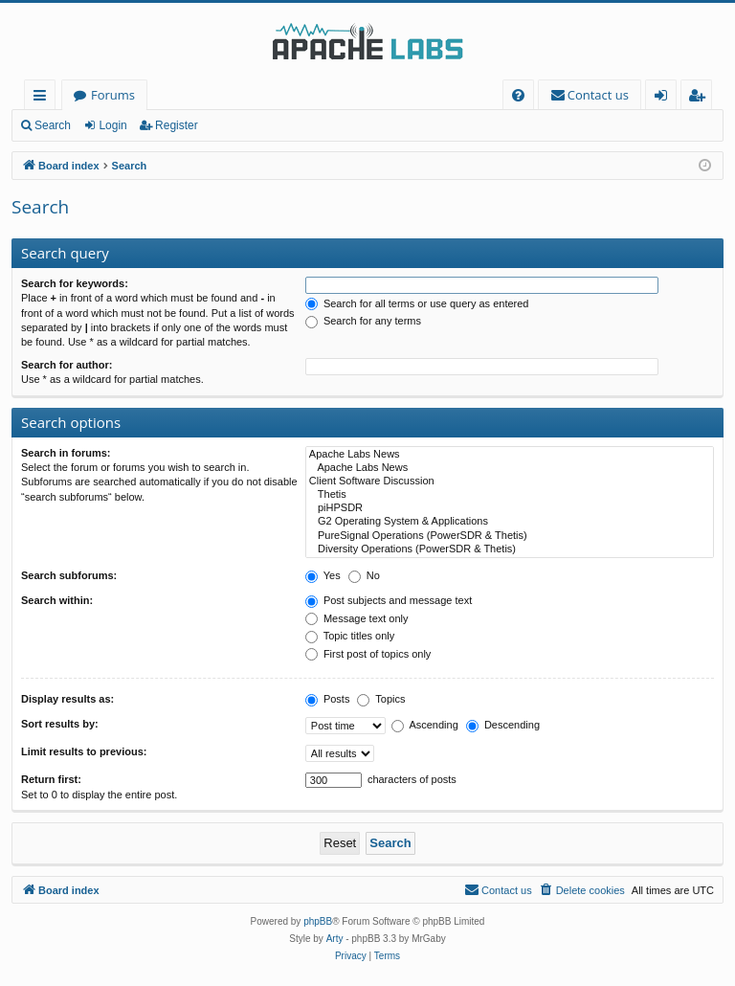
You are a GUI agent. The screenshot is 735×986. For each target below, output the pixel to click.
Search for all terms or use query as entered (417, 303)
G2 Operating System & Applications (509, 521)
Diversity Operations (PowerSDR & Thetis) (509, 549)
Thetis (509, 495)
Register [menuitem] (700, 98)
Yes (323, 575)
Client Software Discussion (509, 481)
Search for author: (66, 364)
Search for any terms (363, 320)
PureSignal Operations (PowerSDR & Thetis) (509, 536)
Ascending (424, 724)
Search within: (57, 600)
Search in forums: (66, 453)
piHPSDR (509, 508)
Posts (327, 699)
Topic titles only (349, 635)
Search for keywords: (74, 283)
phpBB (317, 921)
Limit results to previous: (83, 751)
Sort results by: (60, 723)
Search (52, 125)
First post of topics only (368, 654)
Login (112, 125)
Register (176, 125)
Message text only (357, 618)
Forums (113, 94)
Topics (381, 699)
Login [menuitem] (665, 98)
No (364, 575)
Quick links (44, 98)
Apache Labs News (509, 454)
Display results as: (67, 699)
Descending (503, 724)
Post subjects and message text (388, 600)
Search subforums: (69, 575)
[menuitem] (518, 95)
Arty (335, 938)
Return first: (51, 779)
